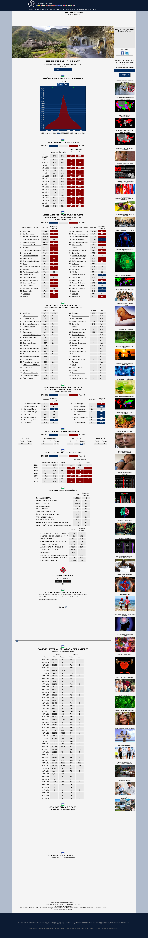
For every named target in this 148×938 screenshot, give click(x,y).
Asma (25, 264)
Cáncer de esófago (79, 256)
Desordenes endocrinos (80, 231)
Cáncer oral (76, 277)
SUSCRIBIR (124, 75)
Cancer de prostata (30, 277)
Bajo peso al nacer (29, 283)
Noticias (98, 928)
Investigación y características (54, 928)
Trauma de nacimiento (80, 237)
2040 (79, 133)
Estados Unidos (71, 928)
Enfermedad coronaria (31, 239)
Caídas (74, 247)
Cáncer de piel (77, 280)
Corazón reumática (79, 250)
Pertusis (75, 294)
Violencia (26, 269)
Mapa (94, 9)
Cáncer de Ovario (78, 283)
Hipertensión (27, 253)
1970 (50, 133)
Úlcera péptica (28, 285)
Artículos (66, 9)
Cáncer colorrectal (78, 288)
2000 (63, 133)
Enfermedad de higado (31, 261)
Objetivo (73, 9)
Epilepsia (75, 253)
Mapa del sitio (113, 928)
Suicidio (26, 247)
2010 (67, 133)
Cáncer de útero (78, 285)
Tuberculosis (27, 258)
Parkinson (75, 269)
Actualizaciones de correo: (124, 67)
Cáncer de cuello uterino (31, 267)
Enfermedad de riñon (30, 256)
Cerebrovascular (29, 234)
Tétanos (75, 370)
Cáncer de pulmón (78, 275)
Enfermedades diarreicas (32, 245)
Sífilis (74, 365)
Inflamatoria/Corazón (30, 280)
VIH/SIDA (26, 231)
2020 (71, 133)
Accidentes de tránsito (31, 272)
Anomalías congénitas (80, 242)
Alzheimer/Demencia (30, 288)
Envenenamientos (78, 258)
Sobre (35, 928)
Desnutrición (27, 291)
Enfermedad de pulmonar (32, 250)
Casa (30, 928)
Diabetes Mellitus (29, 242)
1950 (42, 133)
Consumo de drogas (79, 378)
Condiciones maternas (80, 234)
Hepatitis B (76, 296)
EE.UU (36, 9)
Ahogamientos (77, 245)
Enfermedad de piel (79, 261)
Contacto (88, 9)
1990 (59, 133)
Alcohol (74, 272)
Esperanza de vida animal (85, 928)
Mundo (31, 9)
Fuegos (25, 296)
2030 (75, 133)
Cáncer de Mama (78, 239)
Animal (52, 9)
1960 (46, 133)
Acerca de (80, 9)
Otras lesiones (28, 275)
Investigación (44, 9)
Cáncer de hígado (78, 267)
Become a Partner (73, 14)
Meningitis (26, 294)
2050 (83, 133)
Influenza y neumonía (30, 237)
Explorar (59, 9)
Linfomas (75, 264)
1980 (55, 133)
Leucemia (75, 291)
